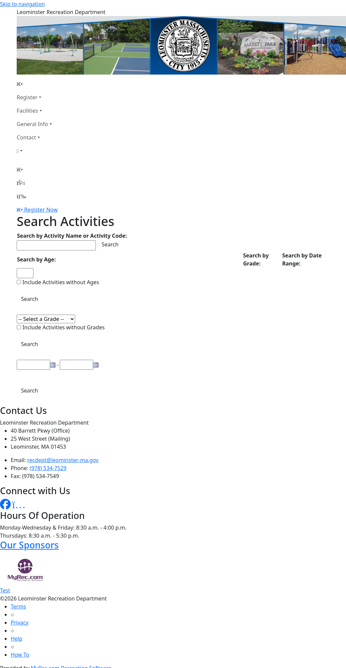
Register (27, 97)
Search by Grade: (256, 259)
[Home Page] (34, 84)
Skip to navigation (22, 4)
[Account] (34, 150)
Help (16, 638)
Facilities (27, 110)
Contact (26, 137)
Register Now (40, 209)
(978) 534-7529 (48, 468)
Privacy (19, 622)
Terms (18, 606)
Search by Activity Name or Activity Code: (72, 235)
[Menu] (21, 196)
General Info (32, 124)
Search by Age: (36, 259)
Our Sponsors (29, 545)
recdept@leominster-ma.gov (63, 460)
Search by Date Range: (302, 259)
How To (20, 654)
